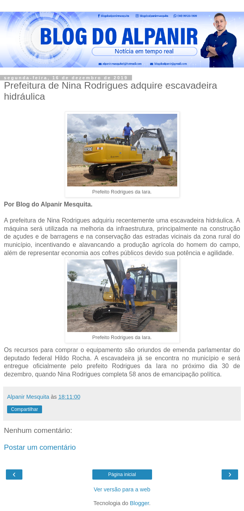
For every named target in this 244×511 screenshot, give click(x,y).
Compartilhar (24, 409)
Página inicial (122, 474)
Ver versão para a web (122, 489)
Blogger (139, 503)
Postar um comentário (40, 447)
